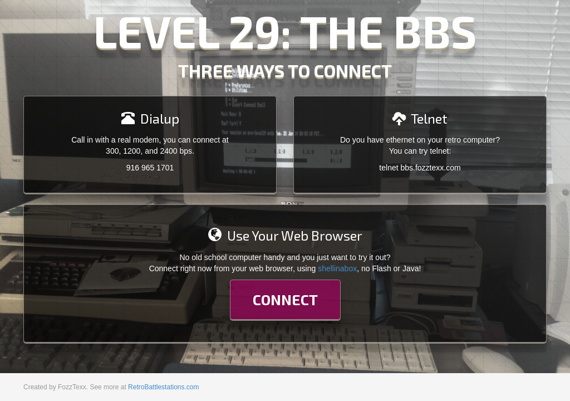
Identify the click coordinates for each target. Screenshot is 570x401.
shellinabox (337, 268)
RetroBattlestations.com (163, 387)
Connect (285, 299)
